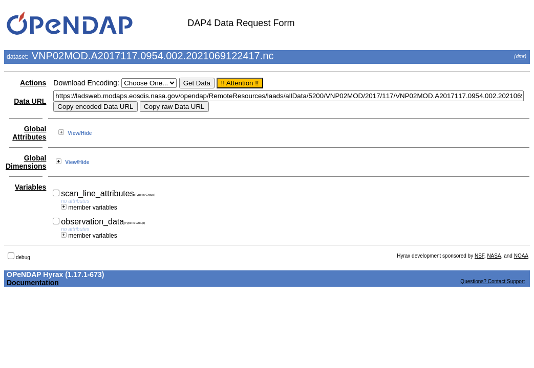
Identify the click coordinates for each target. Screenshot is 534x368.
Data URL (30, 101)
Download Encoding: (86, 83)
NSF (479, 256)
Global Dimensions (26, 162)
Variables (31, 187)
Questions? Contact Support (492, 281)
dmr (520, 56)
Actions (33, 83)
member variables (89, 207)
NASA (494, 256)
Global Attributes (29, 133)
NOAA (521, 256)
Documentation (33, 283)
